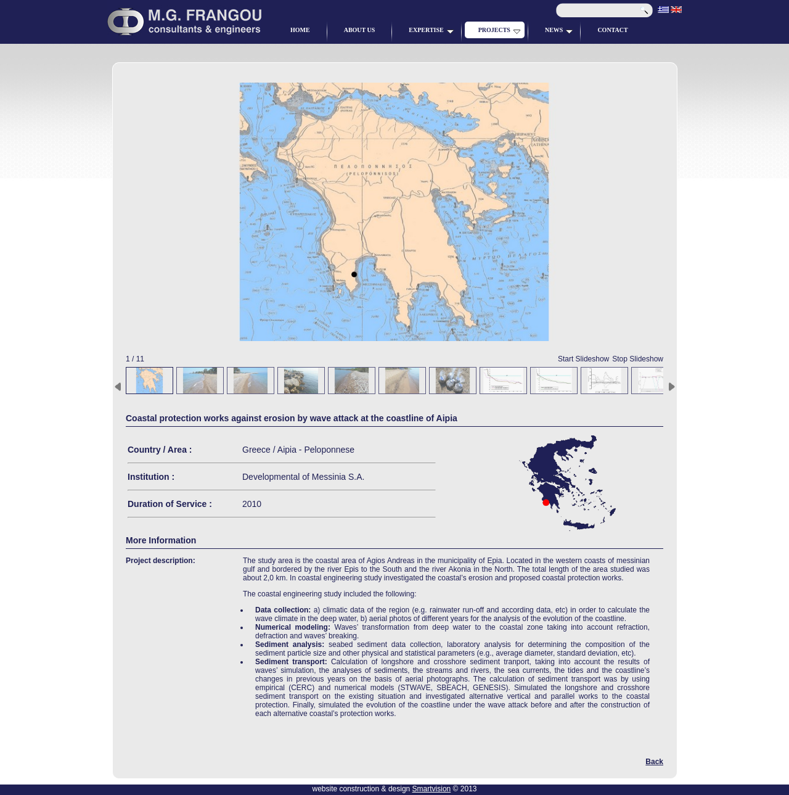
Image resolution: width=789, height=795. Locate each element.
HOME (300, 30)
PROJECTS (499, 30)
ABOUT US (359, 30)
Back (654, 761)
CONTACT (612, 30)
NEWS (559, 30)
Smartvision (431, 789)
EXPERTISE (431, 30)
